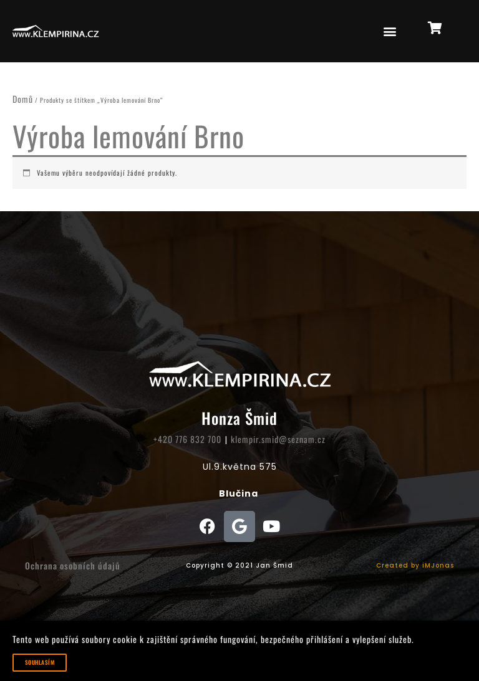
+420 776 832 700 (187, 438)
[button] (389, 31)
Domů (22, 98)
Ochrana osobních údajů (72, 565)
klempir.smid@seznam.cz (278, 438)
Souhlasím (39, 662)
